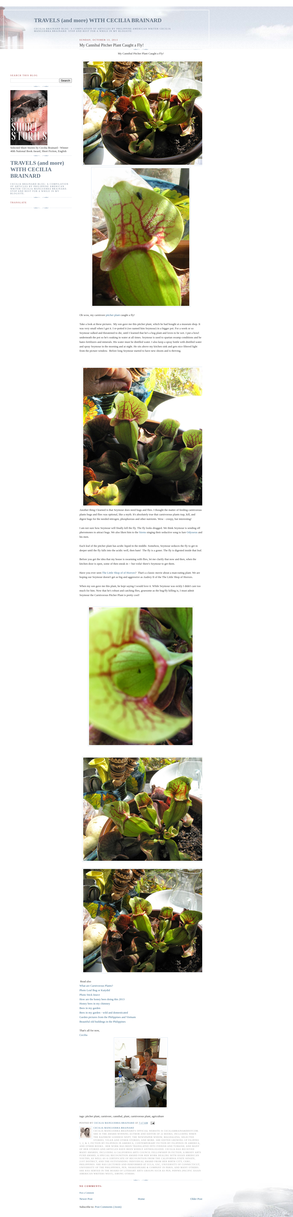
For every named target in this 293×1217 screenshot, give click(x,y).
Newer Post (85, 1198)
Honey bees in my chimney (94, 1003)
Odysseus (192, 532)
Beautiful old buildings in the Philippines (102, 1021)
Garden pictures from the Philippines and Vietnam (107, 1017)
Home (141, 1198)
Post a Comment (86, 1193)
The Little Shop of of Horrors (118, 572)
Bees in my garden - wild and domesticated (103, 1012)
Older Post (196, 1198)
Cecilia (83, 1035)
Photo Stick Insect (89, 994)
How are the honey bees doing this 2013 (101, 999)
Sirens (142, 532)
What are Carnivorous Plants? (96, 985)
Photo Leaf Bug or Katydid (94, 990)
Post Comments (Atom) (108, 1206)
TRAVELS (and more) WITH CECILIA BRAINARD (98, 20)
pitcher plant (112, 315)
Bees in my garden (89, 1008)
